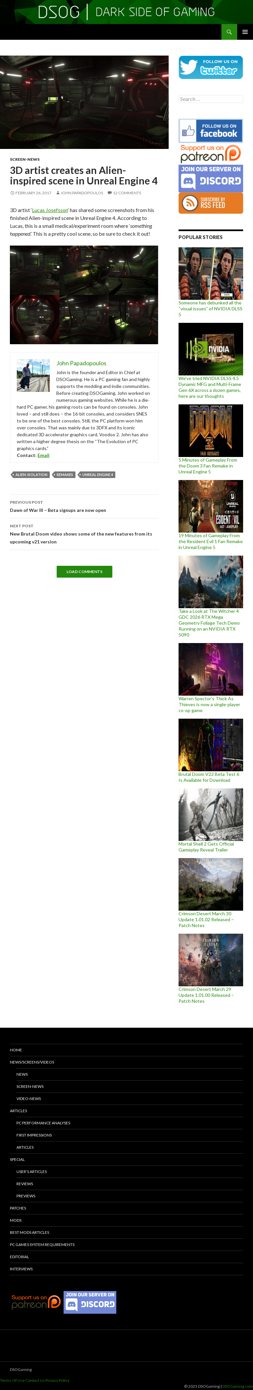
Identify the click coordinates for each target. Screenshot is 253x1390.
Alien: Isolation (31, 474)
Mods (15, 1220)
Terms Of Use (12, 1380)
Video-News (28, 1098)
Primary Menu (245, 32)
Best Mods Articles (29, 1232)
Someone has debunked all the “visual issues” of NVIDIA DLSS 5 (210, 308)
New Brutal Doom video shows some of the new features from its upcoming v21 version (84, 533)
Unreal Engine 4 (97, 474)
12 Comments (127, 192)
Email (43, 455)
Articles (18, 1110)
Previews (25, 1195)
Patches (18, 1208)
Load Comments (84, 571)
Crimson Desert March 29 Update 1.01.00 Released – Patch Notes (206, 995)
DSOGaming (21, 1369)
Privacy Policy (57, 1380)
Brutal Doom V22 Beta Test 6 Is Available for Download (209, 777)
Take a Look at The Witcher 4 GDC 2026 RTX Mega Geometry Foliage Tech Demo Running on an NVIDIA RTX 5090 (209, 622)
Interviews (21, 1268)
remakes (65, 474)
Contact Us (35, 1380)
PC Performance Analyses (43, 1122)
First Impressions (34, 1135)
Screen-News (25, 159)
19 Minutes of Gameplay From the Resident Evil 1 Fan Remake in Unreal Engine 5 (211, 541)
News (22, 1074)
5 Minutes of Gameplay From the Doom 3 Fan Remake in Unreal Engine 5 (208, 465)
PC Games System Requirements (42, 1244)
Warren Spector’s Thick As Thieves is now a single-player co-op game (209, 704)
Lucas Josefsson (50, 210)
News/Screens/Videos (32, 1062)
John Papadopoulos (82, 192)
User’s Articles (31, 1171)
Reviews (24, 1183)
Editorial (19, 1256)
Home (16, 1049)
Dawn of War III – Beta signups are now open (84, 505)
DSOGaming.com (237, 1386)
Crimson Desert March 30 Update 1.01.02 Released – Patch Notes (206, 919)
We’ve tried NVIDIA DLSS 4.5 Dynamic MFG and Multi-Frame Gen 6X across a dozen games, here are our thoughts (210, 387)
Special (17, 1159)
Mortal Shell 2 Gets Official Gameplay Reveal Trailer (206, 846)
